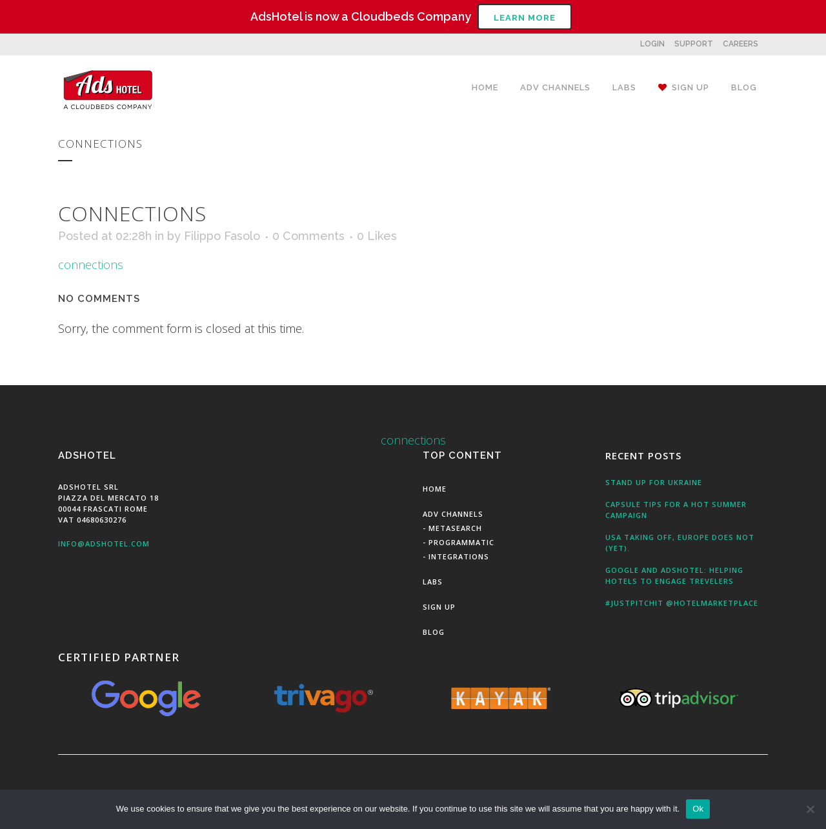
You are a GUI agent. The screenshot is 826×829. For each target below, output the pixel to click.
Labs (433, 581)
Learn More (525, 18)
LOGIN (652, 43)
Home (435, 489)
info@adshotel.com (104, 543)
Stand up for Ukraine (653, 482)
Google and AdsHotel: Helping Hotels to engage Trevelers (674, 575)
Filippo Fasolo (222, 236)
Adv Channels (453, 514)
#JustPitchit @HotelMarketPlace (681, 603)
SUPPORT (693, 43)
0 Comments (308, 236)
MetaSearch (455, 528)
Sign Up (439, 607)
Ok (697, 809)
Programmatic (461, 542)
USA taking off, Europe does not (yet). (679, 542)
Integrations (458, 556)
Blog (434, 632)
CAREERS (740, 43)
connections (90, 264)
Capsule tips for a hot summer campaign (676, 509)
